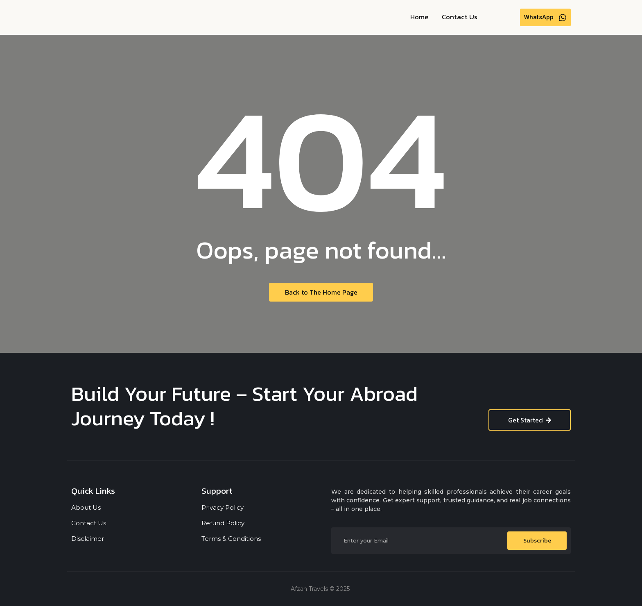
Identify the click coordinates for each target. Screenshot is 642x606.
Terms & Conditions (231, 538)
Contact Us (459, 16)
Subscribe (537, 540)
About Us (86, 507)
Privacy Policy (222, 507)
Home (419, 16)
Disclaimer (87, 538)
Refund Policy (222, 523)
